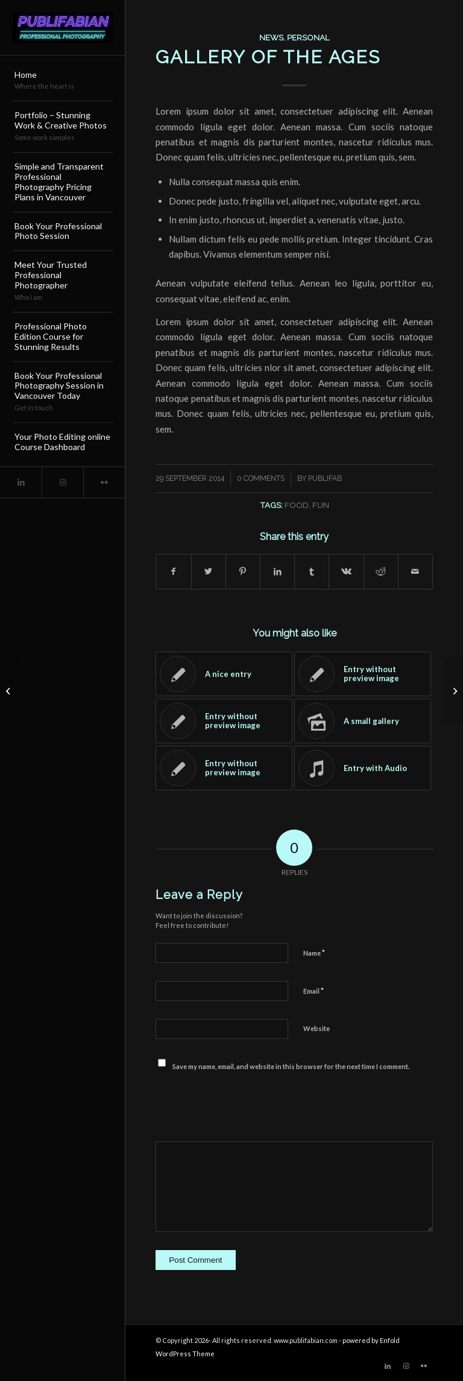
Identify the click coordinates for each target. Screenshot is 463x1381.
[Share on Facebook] (173, 571)
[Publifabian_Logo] (63, 28)
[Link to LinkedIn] (21, 482)
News (271, 37)
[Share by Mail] (415, 571)
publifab (325, 478)
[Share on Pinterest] (243, 571)
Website (316, 1028)
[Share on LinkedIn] (277, 571)
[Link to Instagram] (62, 482)
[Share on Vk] (346, 571)
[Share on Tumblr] (312, 571)
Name (314, 952)
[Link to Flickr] (104, 482)
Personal (308, 37)
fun (320, 505)
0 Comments (261, 478)
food (297, 505)
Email (313, 990)
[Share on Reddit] (381, 571)
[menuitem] (63, 81)
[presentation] (247, 1105)
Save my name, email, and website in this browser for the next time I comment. (290, 1066)
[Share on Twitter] (208, 571)
